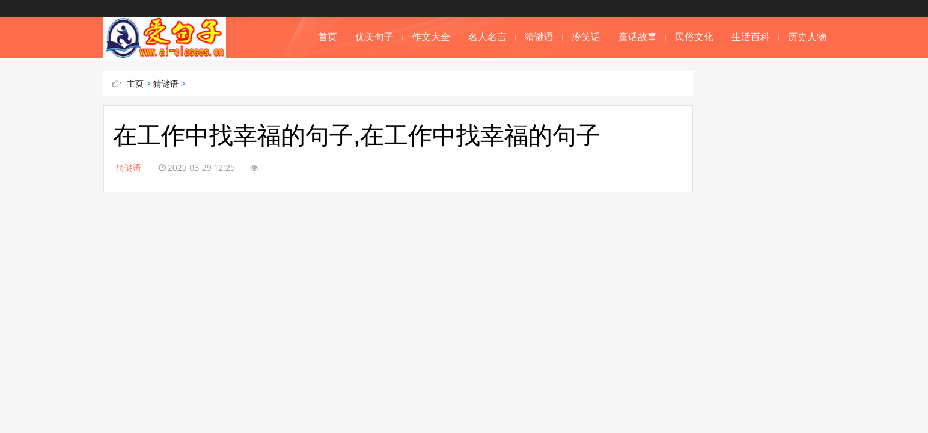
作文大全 (431, 37)
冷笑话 (586, 37)
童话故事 (637, 37)
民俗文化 (694, 37)
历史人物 (807, 37)
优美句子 (374, 37)
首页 (327, 37)
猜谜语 (539, 37)
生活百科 (750, 37)
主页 (135, 83)
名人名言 (487, 37)
